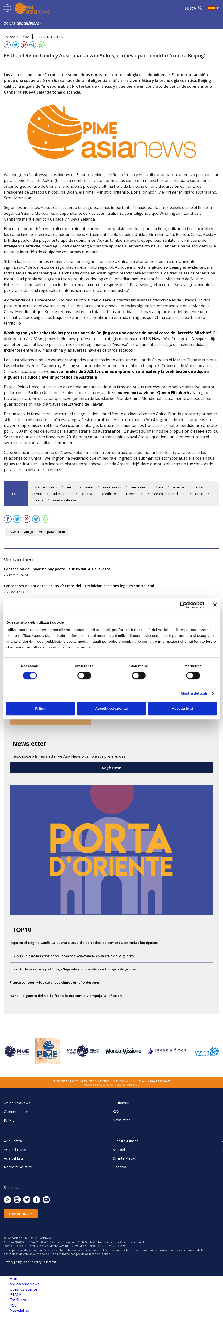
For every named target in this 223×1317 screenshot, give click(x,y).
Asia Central (13, 1141)
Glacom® (50, 1262)
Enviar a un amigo (20, 531)
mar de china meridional (166, 493)
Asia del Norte (15, 1149)
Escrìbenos (121, 1102)
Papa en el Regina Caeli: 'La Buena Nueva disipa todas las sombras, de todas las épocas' (84, 942)
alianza (178, 487)
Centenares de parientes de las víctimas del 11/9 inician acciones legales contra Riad (79, 585)
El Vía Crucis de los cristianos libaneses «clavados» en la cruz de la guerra (72, 956)
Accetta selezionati (111, 708)
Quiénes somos (16, 1111)
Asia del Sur (122, 1149)
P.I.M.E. (9, 1120)
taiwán (131, 493)
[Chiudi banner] (215, 605)
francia (37, 500)
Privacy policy (13, 1262)
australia (138, 487)
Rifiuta (40, 708)
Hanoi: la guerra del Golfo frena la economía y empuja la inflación (66, 995)
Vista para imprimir (53, 531)
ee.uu (71, 487)
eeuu (89, 487)
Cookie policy (33, 1262)
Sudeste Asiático (126, 1141)
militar (199, 487)
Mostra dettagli (194, 693)
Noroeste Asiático (18, 1167)
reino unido (112, 487)
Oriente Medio (124, 1158)
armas (37, 493)
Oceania (119, 1166)
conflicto (109, 493)
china (159, 487)
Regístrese (111, 767)
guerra (86, 493)
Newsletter (121, 1120)
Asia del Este (14, 1158)
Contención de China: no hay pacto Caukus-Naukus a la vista (57, 569)
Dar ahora (20, 1213)
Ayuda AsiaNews (17, 1103)
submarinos (61, 493)
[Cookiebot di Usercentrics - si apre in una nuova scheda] (183, 604)
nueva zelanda (64, 500)
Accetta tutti (182, 708)
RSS (116, 1111)
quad (199, 493)
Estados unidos (44, 487)
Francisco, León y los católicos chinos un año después (55, 982)
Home (15, 1278)
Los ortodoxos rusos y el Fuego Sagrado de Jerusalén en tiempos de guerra (73, 969)
